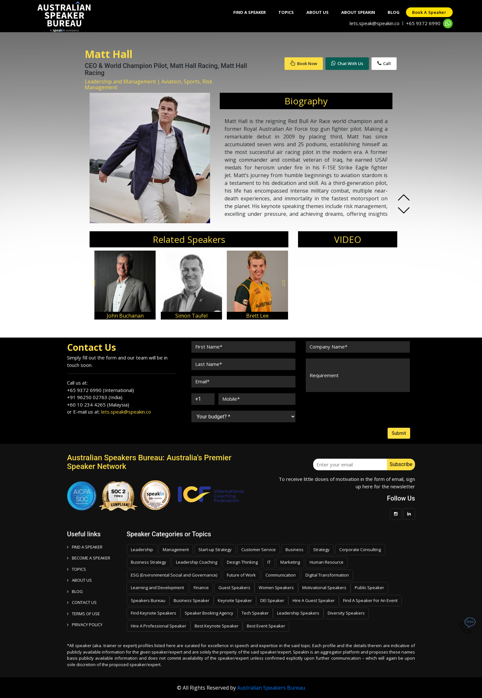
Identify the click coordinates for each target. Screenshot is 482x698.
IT (269, 562)
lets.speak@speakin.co (375, 23)
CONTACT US (82, 602)
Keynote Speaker (235, 600)
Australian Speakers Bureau (271, 687)
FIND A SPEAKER (84, 547)
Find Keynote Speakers (153, 613)
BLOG (75, 591)
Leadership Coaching (196, 562)
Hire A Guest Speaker (314, 600)
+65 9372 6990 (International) (100, 390)
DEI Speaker (272, 600)
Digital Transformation (327, 575)
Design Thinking (242, 562)
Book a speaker (429, 12)
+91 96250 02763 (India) (94, 397)
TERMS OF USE (83, 614)
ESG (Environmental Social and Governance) (174, 575)
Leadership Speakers (298, 613)
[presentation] (354, 410)
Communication (280, 575)
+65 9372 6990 (423, 23)
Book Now (303, 63)
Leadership (142, 549)
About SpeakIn (357, 12)
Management (176, 549)
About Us (316, 12)
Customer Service (258, 549)
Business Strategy (148, 562)
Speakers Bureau (148, 600)
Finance (201, 587)
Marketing (290, 562)
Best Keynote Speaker (216, 626)
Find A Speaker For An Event (370, 600)
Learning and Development (157, 587)
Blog (393, 12)
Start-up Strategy (215, 549)
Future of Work (241, 575)
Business (294, 549)
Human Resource (326, 562)
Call (384, 63)
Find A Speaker (248, 12)
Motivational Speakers (324, 587)
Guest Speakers (234, 587)
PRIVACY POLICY (84, 624)
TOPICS (76, 569)
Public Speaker (369, 587)
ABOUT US (79, 580)
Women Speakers (276, 587)
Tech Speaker (255, 613)
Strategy (321, 549)
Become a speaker (88, 558)
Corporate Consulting (360, 549)
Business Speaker (191, 600)
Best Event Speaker (266, 626)
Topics (285, 12)
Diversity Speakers (346, 613)
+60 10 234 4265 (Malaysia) (98, 404)
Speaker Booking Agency (209, 613)
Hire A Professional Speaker (158, 626)
